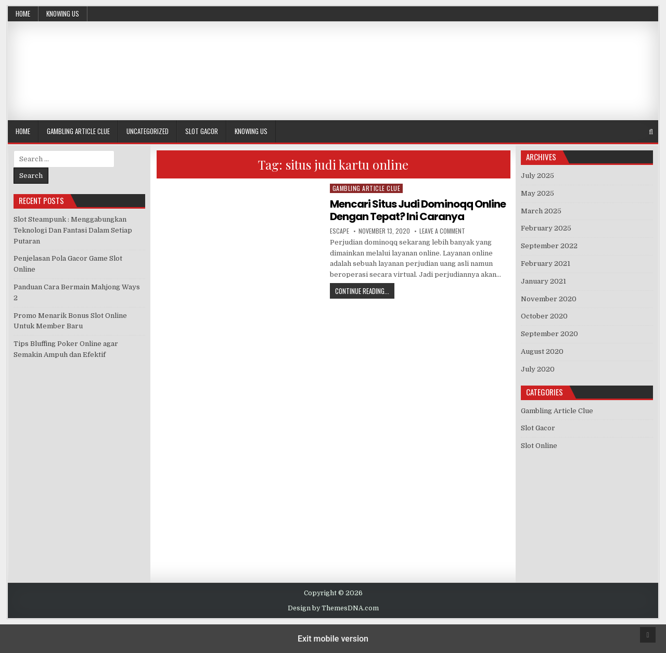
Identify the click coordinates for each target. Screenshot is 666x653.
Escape (339, 231)
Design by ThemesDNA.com (333, 608)
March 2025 (541, 211)
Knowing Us (62, 13)
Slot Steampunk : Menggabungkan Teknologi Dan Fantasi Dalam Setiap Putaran (73, 230)
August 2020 (542, 351)
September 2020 (549, 334)
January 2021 (543, 281)
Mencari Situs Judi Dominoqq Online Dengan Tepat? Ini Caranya (418, 210)
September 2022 (549, 246)
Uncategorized (147, 131)
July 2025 (537, 176)
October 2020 (544, 316)
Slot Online (539, 446)
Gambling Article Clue (78, 131)
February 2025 (546, 228)
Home (23, 13)
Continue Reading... (364, 290)
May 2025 (537, 193)
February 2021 (545, 263)
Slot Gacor (201, 131)
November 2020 (549, 299)
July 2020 (538, 369)
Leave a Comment (442, 231)
